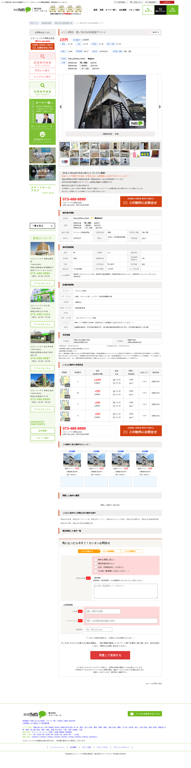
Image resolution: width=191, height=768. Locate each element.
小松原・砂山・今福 (159, 731)
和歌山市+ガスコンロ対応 (115, 519)
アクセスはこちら (42, 283)
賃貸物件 (26, 722)
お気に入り (136, 2)
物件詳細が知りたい (104, 563)
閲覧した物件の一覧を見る (110, 505)
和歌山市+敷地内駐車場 (150, 519)
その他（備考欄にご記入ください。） (112, 571)
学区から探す (42, 70)
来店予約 (83, 722)
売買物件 (80, 739)
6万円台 (74, 748)
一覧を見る (37, 226)
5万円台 (65, 748)
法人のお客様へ (44, 722)
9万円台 (101, 748)
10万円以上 (111, 748)
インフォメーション (58, 759)
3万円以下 (38, 748)
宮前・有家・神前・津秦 (78, 735)
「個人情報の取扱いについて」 (111, 643)
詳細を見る (156, 381)
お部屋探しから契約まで (33, 726)
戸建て (57, 739)
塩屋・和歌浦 (41, 735)
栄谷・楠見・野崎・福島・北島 (117, 731)
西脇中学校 (132, 340)
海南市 (57, 731)
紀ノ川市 (49, 731)
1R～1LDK (40, 743)
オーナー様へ (58, 722)
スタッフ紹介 (42, 438)
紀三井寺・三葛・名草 (99, 735)
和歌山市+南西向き (133, 519)
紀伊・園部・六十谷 (140, 731)
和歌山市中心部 (76, 731)
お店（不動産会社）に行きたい (109, 567)
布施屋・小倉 (116, 735)
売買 (34, 722)
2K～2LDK (52, 743)
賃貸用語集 (49, 726)
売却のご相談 (71, 722)
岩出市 (65, 731)
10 (78, 393)
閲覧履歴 (151, 2)
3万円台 (48, 748)
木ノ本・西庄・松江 (93, 731)
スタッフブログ (108, 759)
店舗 (64, 739)
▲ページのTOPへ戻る (154, 684)
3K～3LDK (63, 743)
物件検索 (120, 2)
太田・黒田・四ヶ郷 (57, 735)
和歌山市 (39, 731)
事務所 (71, 739)
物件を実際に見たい (104, 560)
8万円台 (92, 748)
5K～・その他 (88, 743)
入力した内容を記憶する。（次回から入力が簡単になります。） (110, 638)
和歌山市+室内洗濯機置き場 (83, 523)
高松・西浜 (28, 735)
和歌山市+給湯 (66, 519)
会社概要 (42, 431)
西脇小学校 (86, 340)
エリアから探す (42, 77)
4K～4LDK (75, 743)
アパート (37, 739)
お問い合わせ (96, 191)
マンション (48, 739)
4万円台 (56, 748)
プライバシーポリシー (129, 759)
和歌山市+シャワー (98, 519)
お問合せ (167, 2)
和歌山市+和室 (66, 523)
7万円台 (83, 748)
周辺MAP (91, 59)
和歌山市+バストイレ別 (81, 519)
